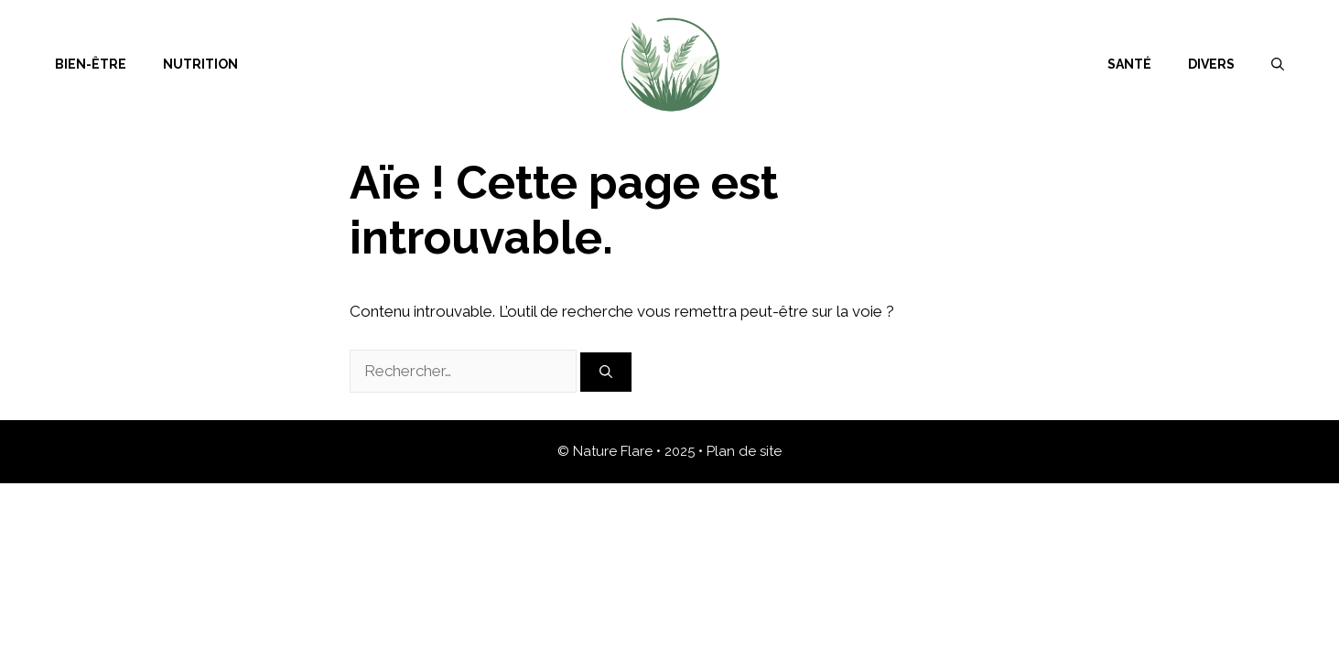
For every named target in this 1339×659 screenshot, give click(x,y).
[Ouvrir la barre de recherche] (1277, 64)
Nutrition (200, 64)
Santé (1129, 64)
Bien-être (90, 64)
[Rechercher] (606, 372)
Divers (1211, 64)
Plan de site (744, 451)
